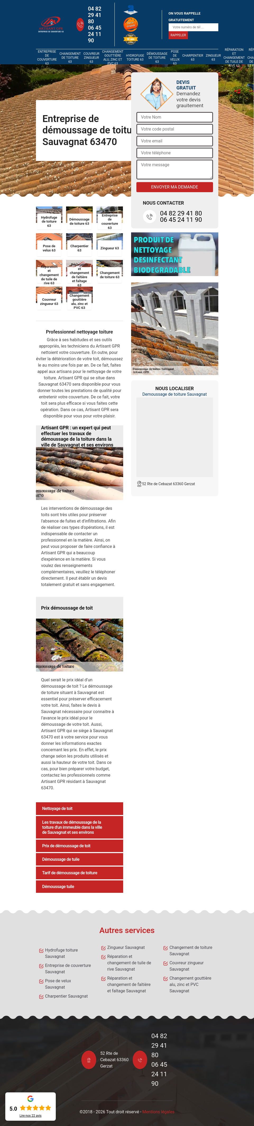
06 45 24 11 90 (94, 34)
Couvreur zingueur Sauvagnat (186, 966)
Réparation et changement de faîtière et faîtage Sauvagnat (129, 984)
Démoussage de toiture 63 (157, 58)
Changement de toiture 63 (70, 58)
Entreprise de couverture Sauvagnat (68, 968)
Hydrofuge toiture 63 (135, 57)
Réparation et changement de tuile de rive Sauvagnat (129, 963)
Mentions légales (158, 1111)
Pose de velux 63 (175, 57)
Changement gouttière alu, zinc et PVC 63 (112, 57)
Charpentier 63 (192, 57)
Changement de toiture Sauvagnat (190, 950)
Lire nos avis (30, 1116)
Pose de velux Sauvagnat (58, 984)
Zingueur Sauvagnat (126, 947)
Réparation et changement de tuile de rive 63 (234, 57)
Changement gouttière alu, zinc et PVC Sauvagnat (190, 984)
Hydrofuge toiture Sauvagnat (61, 953)
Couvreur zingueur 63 (91, 58)
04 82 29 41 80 (94, 15)
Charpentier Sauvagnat (66, 996)
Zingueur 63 (213, 57)
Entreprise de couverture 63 (47, 57)
